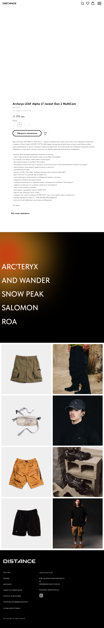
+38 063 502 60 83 (46, 573)
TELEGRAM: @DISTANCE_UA (49, 590)
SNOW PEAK (23, 293)
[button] (82, 3)
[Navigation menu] (99, 3)
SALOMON (20, 307)
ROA (9, 321)
